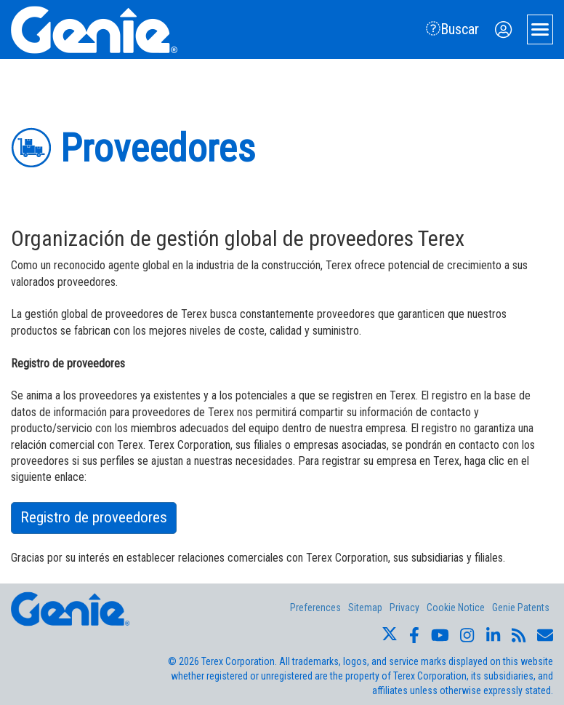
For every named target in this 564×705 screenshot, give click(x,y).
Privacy (404, 607)
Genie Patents (520, 607)
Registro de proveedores (93, 517)
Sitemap (365, 607)
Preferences (315, 607)
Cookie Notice (456, 607)
